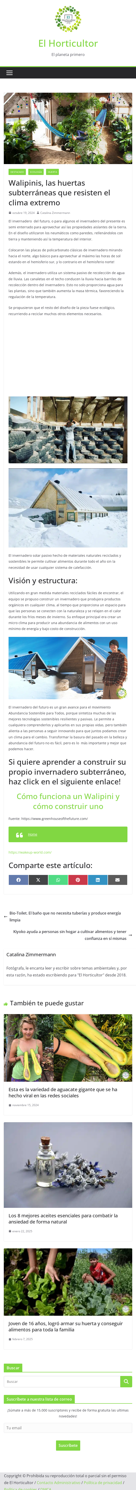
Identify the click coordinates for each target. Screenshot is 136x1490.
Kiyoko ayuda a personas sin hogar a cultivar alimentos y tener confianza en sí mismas (72, 935)
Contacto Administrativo (58, 1482)
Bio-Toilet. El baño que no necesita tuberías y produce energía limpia (62, 917)
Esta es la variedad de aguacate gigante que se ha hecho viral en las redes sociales (63, 1092)
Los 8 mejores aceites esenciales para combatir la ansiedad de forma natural (63, 1218)
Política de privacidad (103, 1482)
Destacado (17, 172)
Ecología (36, 172)
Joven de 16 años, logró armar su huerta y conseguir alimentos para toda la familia (66, 1326)
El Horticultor (68, 43)
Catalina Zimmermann (55, 213)
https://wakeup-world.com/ (30, 852)
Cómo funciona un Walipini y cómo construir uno (68, 801)
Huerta (52, 172)
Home (32, 834)
